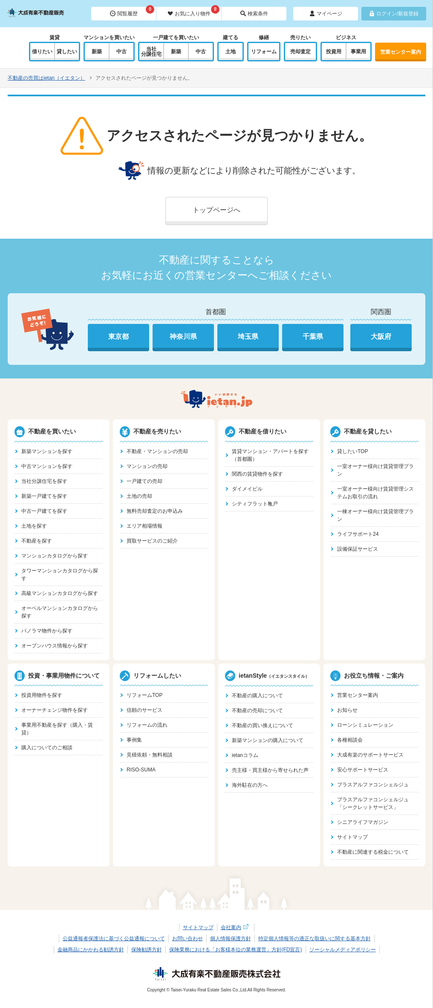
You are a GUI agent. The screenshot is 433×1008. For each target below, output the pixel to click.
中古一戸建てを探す (44, 511)
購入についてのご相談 (46, 748)
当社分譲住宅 (151, 51)
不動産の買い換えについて (262, 725)
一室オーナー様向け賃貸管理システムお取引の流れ (375, 493)
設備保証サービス (357, 549)
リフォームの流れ (147, 725)
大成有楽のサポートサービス (370, 755)
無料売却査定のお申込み (155, 511)
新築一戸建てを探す (44, 496)
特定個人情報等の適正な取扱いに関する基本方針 (314, 939)
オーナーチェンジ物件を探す (54, 710)
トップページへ (216, 210)
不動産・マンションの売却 (157, 451)
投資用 (333, 52)
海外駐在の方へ (250, 785)
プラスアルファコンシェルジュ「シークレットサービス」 (373, 803)
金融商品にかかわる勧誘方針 (91, 950)
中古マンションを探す (46, 466)
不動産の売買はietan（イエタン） (46, 78)
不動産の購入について (257, 696)
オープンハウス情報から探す (54, 646)
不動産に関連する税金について (373, 852)
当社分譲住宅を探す (44, 481)
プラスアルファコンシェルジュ (373, 785)
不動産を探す (36, 541)
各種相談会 (350, 740)
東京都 (118, 336)
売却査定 (300, 52)
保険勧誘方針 (146, 950)
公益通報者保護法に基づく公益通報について (114, 939)
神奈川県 (183, 336)
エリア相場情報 (144, 526)
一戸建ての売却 (144, 481)
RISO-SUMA (141, 770)
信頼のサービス (144, 710)
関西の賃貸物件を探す (257, 474)
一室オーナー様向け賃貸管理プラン (375, 470)
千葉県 (313, 336)
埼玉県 (248, 336)
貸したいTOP (352, 451)
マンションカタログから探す (54, 556)
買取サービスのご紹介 (152, 541)
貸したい (67, 52)
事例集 (134, 740)
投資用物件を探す (41, 695)
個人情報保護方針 (230, 939)
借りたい (42, 52)
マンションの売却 (147, 466)
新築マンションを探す (46, 451)
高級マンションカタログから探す (59, 593)
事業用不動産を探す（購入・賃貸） (57, 729)
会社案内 (236, 927)
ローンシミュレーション (365, 725)
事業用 (358, 52)
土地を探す (34, 526)
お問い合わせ (187, 939)
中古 (121, 52)
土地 (230, 52)
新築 (97, 52)
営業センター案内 (400, 52)
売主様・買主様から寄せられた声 (270, 770)
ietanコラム (245, 755)
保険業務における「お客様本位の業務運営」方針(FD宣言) (235, 950)
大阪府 (381, 336)
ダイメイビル (247, 489)
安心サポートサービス (362, 770)
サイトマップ (352, 837)
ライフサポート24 (357, 534)
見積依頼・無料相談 (150, 755)
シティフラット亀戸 (255, 504)
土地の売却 (139, 496)
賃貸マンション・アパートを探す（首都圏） (270, 455)
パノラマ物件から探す (46, 631)
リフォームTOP (144, 695)
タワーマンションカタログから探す (59, 574)
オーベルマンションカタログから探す (59, 612)
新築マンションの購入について (267, 740)
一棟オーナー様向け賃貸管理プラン (375, 515)
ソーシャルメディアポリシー (342, 950)
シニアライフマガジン (362, 822)
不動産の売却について (257, 710)
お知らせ (347, 710)
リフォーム (264, 52)
